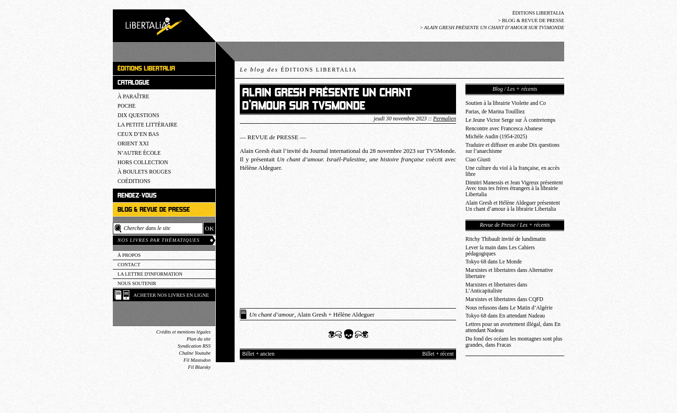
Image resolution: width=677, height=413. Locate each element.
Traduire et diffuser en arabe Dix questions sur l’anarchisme (512, 148)
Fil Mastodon (197, 360)
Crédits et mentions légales (183, 331)
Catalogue (134, 82)
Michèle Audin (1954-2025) (496, 137)
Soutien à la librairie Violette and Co (505, 103)
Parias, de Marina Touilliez (495, 112)
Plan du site (199, 339)
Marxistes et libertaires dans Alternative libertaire (509, 273)
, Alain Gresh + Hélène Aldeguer (312, 314)
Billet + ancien (258, 354)
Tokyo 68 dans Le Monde (493, 262)
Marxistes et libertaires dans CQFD (504, 299)
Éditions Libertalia (538, 13)
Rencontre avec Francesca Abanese (504, 129)
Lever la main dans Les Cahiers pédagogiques (500, 251)
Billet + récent (438, 354)
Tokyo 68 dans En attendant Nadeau (505, 316)
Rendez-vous (137, 195)
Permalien (444, 119)
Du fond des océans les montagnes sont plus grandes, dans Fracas (513, 342)
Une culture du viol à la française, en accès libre (512, 171)
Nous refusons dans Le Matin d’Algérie (508, 308)
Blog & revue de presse (533, 20)
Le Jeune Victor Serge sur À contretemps (510, 120)
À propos (129, 255)
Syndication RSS (194, 346)
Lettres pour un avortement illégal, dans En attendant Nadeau (512, 327)
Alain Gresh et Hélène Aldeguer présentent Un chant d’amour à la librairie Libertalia (512, 206)
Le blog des (298, 69)
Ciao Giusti (478, 160)
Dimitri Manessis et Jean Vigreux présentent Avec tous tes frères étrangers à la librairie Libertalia (514, 189)
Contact (129, 264)
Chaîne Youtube (195, 353)
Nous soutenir (137, 283)
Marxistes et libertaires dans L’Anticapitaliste (496, 288)
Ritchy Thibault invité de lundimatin (505, 239)
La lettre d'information (150, 274)
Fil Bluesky (199, 367)
